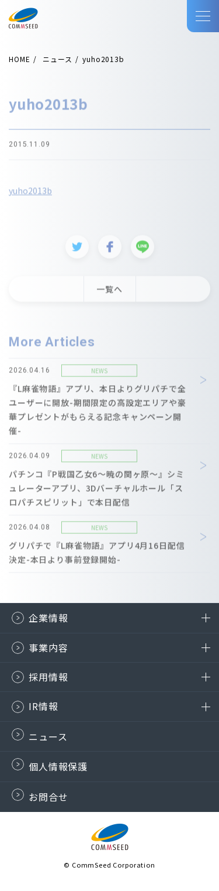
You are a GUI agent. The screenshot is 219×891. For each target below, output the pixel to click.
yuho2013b (30, 192)
